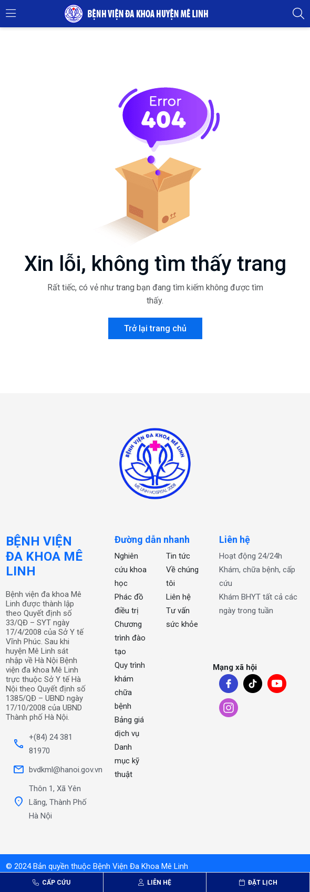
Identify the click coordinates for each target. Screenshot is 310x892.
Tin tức (178, 556)
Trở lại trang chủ (155, 328)
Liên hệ (154, 882)
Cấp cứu (51, 882)
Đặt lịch (258, 882)
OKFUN (173, 681)
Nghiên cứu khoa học (131, 569)
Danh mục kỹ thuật (127, 760)
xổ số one (178, 659)
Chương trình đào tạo (130, 638)
